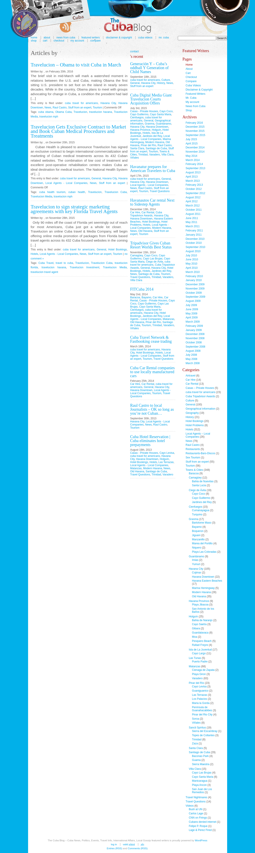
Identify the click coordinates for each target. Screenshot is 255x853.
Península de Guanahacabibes (202, 709)
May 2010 (191, 263)
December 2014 (195, 147)
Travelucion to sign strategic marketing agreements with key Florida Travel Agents (74, 209)
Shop (34, 40)
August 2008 (193, 350)
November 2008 (195, 338)
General (96, 178)
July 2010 (191, 255)
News (47, 107)
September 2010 (195, 247)
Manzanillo (198, 539)
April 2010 (191, 267)
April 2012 (191, 201)
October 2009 (194, 292)
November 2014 (195, 151)
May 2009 (191, 313)
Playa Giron (199, 674)
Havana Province (140, 129)
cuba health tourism (52, 192)
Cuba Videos (145, 37)
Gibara (196, 628)
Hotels (34, 253)
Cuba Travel (46, 263)
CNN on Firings (198, 817)
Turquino (197, 514)
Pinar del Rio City (202, 714)
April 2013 (191, 176)
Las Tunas (195, 658)
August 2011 (193, 214)
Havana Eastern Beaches (207, 580)
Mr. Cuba (164, 37)
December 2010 (195, 238)
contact (134, 51)
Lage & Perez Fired (200, 830)
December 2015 (195, 126)
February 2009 (194, 325)
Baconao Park (200, 756)
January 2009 (194, 330)
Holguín (156, 129)
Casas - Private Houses (144, 111)
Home (189, 64)
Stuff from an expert (79, 107)
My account (77, 40)
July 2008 (191, 354)
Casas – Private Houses (200, 388)
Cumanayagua (200, 510)
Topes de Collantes (203, 735)
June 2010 (192, 259)
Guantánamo (163, 123)
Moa (194, 636)
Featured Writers (195, 93)
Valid (129, 844)
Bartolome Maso (201, 522)
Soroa (195, 718)
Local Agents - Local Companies (67, 183)
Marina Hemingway (203, 588)
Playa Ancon (199, 785)
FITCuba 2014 (142, 289)
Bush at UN (195, 809)
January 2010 (194, 280)
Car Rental (148, 212)
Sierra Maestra (200, 764)
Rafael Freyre (200, 645)
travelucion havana (100, 111)
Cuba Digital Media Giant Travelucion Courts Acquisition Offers (151, 99)
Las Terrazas (166, 462)
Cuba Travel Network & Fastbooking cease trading (151, 339)
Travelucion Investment (84, 267)
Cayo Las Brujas (153, 258)
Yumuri (196, 564)
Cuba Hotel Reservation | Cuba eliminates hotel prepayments (150, 441)
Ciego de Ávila (154, 261)
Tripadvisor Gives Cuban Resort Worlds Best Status (151, 245)
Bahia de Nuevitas (202, 481)
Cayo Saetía (199, 624)
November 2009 (195, 288)
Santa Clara (137, 148)
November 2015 (195, 130)
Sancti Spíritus (197, 727)
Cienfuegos (137, 117)
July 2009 (191, 305)
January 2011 (194, 234)
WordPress (201, 840)
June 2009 (192, 309)
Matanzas (168, 319)
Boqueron (197, 531)
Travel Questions (160, 191)
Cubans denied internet (202, 821)
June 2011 (192, 218)
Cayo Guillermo (139, 114)
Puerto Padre (200, 661)
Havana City (108, 103)
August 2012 (193, 197)
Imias (195, 560)
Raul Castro (60, 107)
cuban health (76, 192)
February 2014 (194, 164)
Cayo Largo (199, 653)
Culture (165, 79)
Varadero (154, 154)
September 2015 (195, 135)
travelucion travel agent (44, 272)
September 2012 (195, 193)
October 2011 (194, 209)
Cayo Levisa (166, 452)
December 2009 (195, 284)
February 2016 (194, 122)
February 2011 (194, 230)
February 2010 (194, 276)
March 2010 (192, 272)
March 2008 (192, 363)
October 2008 (194, 342)
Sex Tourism (193, 457)
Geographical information (200, 408)
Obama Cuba (63, 111)
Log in (114, 844)
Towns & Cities (194, 469)
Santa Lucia (199, 485)
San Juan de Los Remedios (202, 791)
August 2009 (193, 301)
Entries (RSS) (114, 848)
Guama (196, 760)
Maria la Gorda (200, 703)
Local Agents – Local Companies (198, 435)
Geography (192, 412)
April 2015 (191, 143)
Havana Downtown (157, 126)
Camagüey (136, 255)
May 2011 (191, 222)
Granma (149, 123)
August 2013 (193, 172)
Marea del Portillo (202, 543)
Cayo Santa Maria (160, 114)
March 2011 (192, 226)
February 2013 (194, 184)
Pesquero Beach (202, 641)
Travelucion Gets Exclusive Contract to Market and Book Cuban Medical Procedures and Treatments (78, 131)
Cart (45, 40)
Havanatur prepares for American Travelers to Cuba (152, 169)
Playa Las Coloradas (204, 551)
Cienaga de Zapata (203, 669)
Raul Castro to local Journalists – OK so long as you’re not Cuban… (152, 409)
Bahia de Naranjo (202, 620)
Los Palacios (199, 698)
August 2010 (193, 251)
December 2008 (195, 334)
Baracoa (135, 297)
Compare (95, 40)
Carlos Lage (196, 813)
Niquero (196, 547)
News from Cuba (195, 106)
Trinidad (143, 154)
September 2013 (195, 168)
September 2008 (195, 346)
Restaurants (193, 449)
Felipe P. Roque (198, 826)
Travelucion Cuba (116, 192)
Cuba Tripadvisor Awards (146, 214)
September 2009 (195, 296)
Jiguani (196, 535)
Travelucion (80, 111)
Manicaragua (199, 780)
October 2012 (194, 189)
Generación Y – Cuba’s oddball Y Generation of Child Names (149, 68)
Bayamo (146, 297)
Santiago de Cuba (156, 148)
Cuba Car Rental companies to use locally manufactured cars (152, 372)
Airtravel (190, 375)
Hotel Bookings (117, 249)
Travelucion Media (41, 196)
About (189, 68)
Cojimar (196, 572)
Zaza (195, 743)
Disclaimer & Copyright (119, 37)
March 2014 (192, 160)
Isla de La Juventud (200, 649)
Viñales (134, 157)
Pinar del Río (148, 145)
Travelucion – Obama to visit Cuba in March (76, 65)
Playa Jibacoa (200, 604)
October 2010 (194, 242)
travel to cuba (64, 263)
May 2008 (191, 359)
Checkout (59, 40)
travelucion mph (48, 116)
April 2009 (191, 317)
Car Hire (135, 212)
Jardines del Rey (152, 136)
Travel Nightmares (196, 797)
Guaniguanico (200, 690)
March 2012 (192, 205)
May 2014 (191, 155)
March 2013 (192, 180)
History (161, 83)
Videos (190, 805)
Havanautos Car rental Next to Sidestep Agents (152, 202)
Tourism (97, 107)
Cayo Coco (166, 111)
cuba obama (45, 111)
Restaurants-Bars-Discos (200, 453)
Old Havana (145, 231)
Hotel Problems (195, 425)
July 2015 (191, 139)
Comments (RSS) (138, 848)
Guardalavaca (200, 632)
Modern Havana (154, 142)
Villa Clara (167, 154)
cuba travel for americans (81, 103)
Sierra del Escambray (204, 731)
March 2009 (192, 321)
